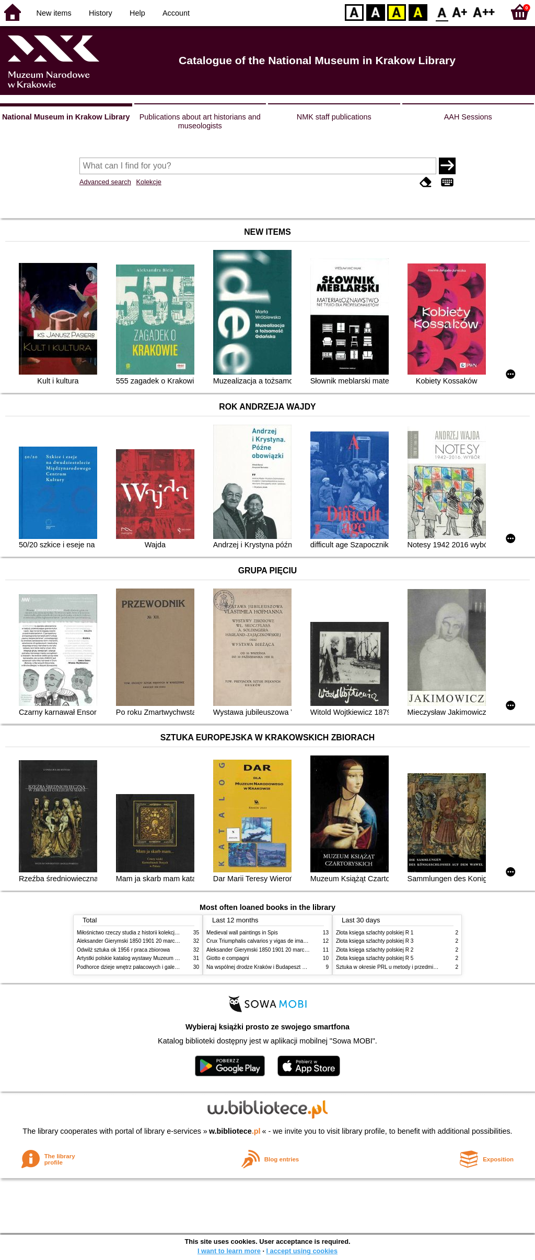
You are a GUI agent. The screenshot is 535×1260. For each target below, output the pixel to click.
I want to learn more (229, 1251)
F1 (460, 11)
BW (375, 11)
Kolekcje (148, 182)
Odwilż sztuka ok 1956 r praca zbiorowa (123, 950)
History (100, 13)
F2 (484, 11)
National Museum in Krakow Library (66, 117)
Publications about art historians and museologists (200, 121)
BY (417, 11)
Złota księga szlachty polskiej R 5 (374, 958)
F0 (442, 11)
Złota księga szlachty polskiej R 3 (374, 941)
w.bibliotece (235, 1131)
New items (54, 13)
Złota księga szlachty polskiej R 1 (374, 932)
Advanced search (105, 182)
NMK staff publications (334, 117)
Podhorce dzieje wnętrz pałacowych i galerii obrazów (138, 967)
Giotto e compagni (227, 958)
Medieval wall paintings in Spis (242, 932)
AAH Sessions (468, 117)
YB (396, 11)
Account (176, 13)
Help (137, 13)
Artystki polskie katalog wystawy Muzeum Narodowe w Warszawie (154, 958)
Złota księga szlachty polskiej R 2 (374, 950)
